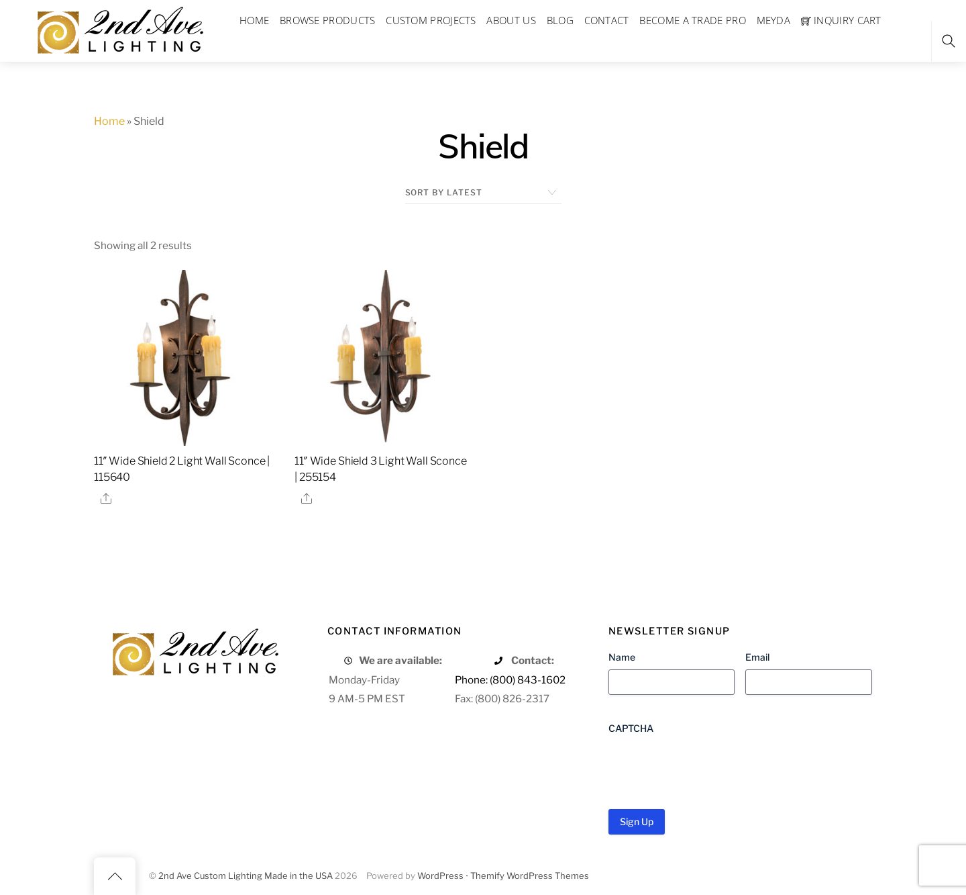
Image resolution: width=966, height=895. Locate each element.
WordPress (440, 876)
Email (757, 657)
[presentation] (710, 767)
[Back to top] (115, 876)
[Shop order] (483, 192)
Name (621, 657)
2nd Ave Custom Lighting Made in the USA (245, 876)
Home (109, 121)
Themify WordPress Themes (529, 876)
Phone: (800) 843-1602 (510, 679)
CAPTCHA (630, 728)
